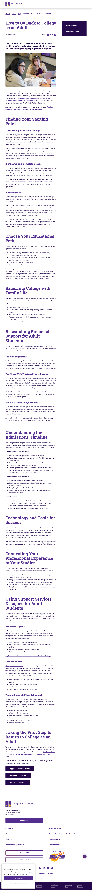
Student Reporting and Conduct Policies (63, 834)
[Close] (33, 867)
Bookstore (9, 839)
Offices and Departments (14, 844)
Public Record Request (54, 886)
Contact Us (24, 820)
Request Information (17, 782)
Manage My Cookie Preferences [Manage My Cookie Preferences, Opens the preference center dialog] (18, 883)
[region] (18, 876)
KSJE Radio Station (46, 873)
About (14, 14)
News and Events (55, 828)
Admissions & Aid (72, 31)
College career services (14, 666)
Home (7, 14)
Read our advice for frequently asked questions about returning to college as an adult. (30, 754)
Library (8, 834)
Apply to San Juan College (20, 768)
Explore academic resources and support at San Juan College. (28, 656)
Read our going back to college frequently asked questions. (29, 108)
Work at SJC (24, 853)
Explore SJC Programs (18, 775)
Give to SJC (24, 860)
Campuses (9, 828)
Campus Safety (54, 839)
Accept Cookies (18, 878)
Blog (19, 14)
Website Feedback (80, 886)
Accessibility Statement (39, 886)
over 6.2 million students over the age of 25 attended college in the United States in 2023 (27, 99)
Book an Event (54, 844)
